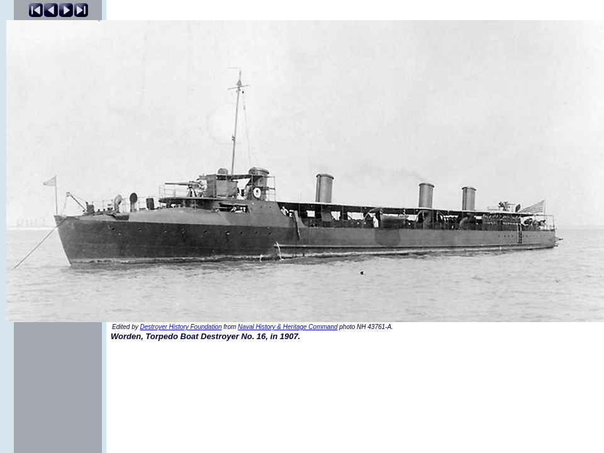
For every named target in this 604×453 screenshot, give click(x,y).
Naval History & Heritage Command (287, 326)
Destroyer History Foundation (180, 326)
